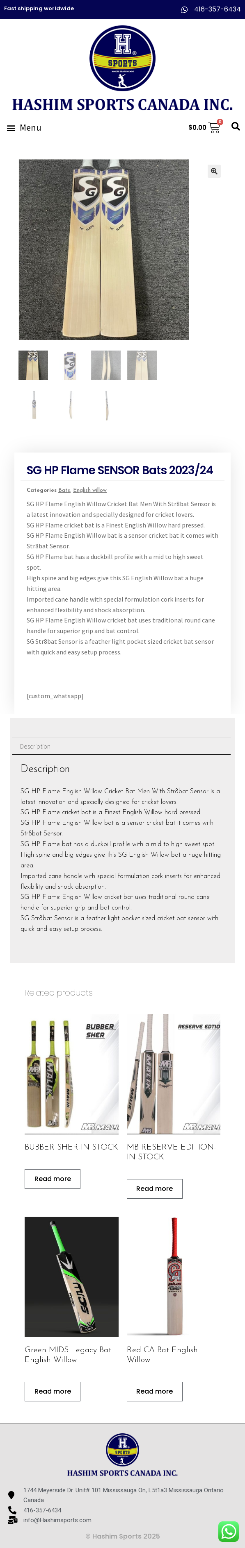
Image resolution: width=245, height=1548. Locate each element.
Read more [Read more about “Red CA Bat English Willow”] (154, 1391)
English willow (90, 490)
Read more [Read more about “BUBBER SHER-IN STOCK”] (52, 1179)
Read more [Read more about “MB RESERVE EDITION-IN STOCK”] (154, 1188)
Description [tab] (35, 746)
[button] (24, 127)
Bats (64, 490)
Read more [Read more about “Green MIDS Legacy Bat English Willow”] (52, 1391)
